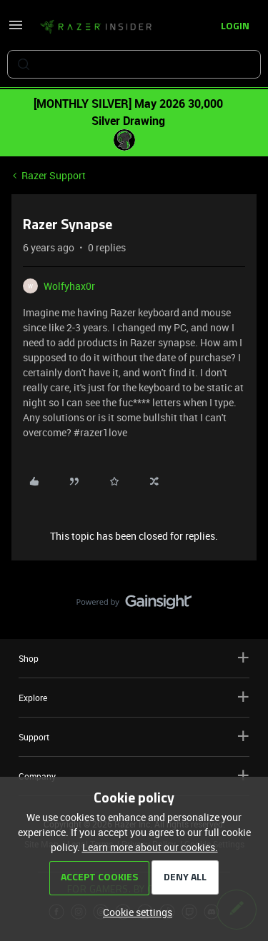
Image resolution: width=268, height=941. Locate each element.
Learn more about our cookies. (150, 847)
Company (134, 776)
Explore (134, 697)
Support (134, 736)
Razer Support (53, 175)
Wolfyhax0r (69, 286)
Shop (134, 658)
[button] (15, 29)
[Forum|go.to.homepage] (96, 27)
